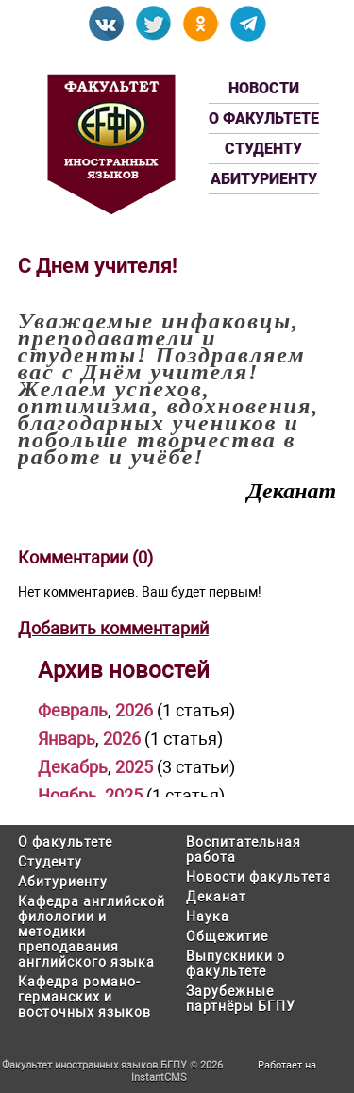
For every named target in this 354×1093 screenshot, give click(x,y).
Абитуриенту (264, 179)
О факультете (264, 118)
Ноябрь (67, 795)
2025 (134, 767)
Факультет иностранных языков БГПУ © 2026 (112, 1065)
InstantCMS (159, 1077)
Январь (66, 738)
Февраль (73, 710)
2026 (134, 710)
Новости (263, 88)
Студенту (263, 149)
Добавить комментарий (113, 628)
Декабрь (73, 767)
